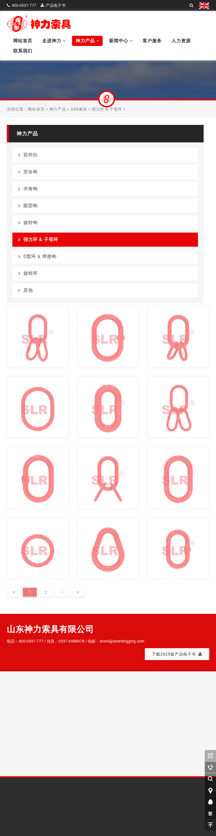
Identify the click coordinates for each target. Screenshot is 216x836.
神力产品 (87, 40)
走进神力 (54, 40)
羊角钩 (28, 188)
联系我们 (22, 51)
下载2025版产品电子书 (177, 654)
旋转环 (28, 273)
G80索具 (79, 109)
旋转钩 (28, 222)
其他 (25, 290)
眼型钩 (28, 205)
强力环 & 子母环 (107, 109)
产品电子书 (56, 5)
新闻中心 (121, 40)
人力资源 (181, 40)
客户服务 (152, 40)
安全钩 (28, 172)
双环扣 (28, 155)
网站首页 (22, 40)
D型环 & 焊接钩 (37, 256)
